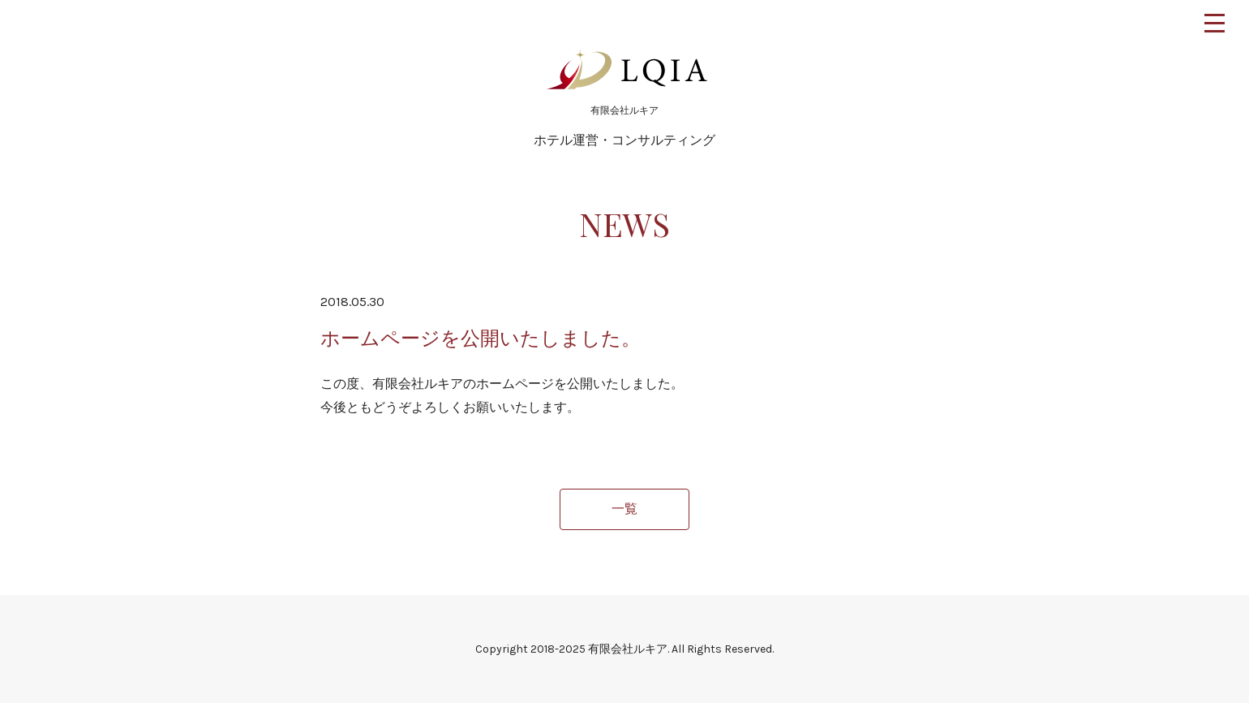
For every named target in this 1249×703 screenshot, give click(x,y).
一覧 (624, 508)
